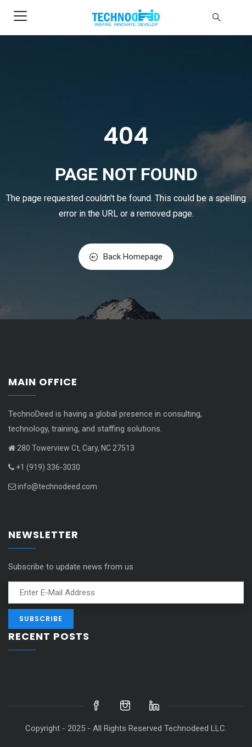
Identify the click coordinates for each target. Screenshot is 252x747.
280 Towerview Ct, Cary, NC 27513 (71, 448)
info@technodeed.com (52, 486)
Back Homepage (126, 257)
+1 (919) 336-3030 (44, 467)
